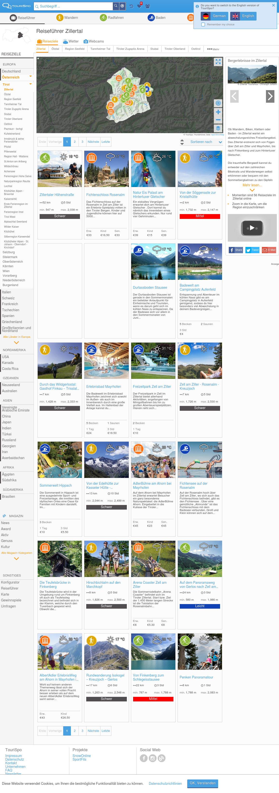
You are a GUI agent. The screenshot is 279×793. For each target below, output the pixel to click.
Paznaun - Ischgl (13, 129)
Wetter (74, 41)
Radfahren (115, 18)
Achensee (9, 171)
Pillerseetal (10, 152)
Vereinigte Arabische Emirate (15, 409)
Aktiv (4, 535)
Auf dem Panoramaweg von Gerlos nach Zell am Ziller (198, 585)
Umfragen (8, 606)
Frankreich (10, 304)
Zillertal (40, 49)
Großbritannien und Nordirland (16, 329)
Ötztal (55, 49)
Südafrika (9, 480)
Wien (6, 271)
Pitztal (7, 147)
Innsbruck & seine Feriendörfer (14, 140)
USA (5, 357)
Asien (7, 400)
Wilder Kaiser (11, 227)
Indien (6, 428)
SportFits (79, 759)
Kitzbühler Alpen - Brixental (14, 192)
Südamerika (13, 489)
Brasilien (8, 496)
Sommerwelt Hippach (56, 485)
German (219, 16)
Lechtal (8, 186)
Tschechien (10, 310)
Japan (6, 422)
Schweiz (8, 298)
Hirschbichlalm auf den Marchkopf (103, 585)
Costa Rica (10, 369)
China (6, 416)
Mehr (216, 49)
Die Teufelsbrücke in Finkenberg (55, 585)
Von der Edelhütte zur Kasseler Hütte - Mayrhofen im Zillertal (102, 486)
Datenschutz (14, 759)
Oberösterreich (13, 261)
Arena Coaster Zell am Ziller (150, 585)
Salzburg (9, 252)
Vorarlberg (10, 275)
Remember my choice (221, 24)
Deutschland (11, 71)
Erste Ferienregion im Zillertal (16, 205)
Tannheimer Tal (100, 49)
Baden (160, 18)
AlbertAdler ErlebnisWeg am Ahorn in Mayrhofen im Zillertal (59, 678)
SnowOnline (82, 756)
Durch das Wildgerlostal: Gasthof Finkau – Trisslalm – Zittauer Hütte (60, 387)
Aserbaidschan (13, 458)
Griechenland (12, 322)
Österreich (10, 77)
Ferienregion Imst (13, 212)
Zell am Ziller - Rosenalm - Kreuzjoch (199, 386)
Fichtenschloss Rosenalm (105, 195)
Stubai (154, 49)
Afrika (8, 467)
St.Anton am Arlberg (15, 161)
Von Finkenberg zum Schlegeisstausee (148, 677)
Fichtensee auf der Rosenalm (193, 486)
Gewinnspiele (11, 600)
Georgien (9, 446)
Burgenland (10, 285)
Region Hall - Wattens (16, 156)
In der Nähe (125, 6)
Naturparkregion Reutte (17, 181)
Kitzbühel (9, 232)
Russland (9, 440)
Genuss (7, 541)
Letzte (106, 142)
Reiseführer (26, 18)
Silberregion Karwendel (17, 237)
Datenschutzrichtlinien (165, 784)
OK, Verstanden (203, 783)
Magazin (16, 516)
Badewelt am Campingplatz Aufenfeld (198, 287)
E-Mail (272, 250)
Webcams (96, 41)
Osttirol (195, 49)
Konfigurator (10, 582)
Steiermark (10, 257)
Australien (9, 391)
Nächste (93, 142)
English (248, 16)
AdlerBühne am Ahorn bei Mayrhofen (152, 486)
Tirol (6, 84)
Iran (5, 452)
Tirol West (9, 217)
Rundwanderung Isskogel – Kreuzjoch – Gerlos (105, 677)
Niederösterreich (14, 280)
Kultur (5, 547)
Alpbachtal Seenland (15, 222)
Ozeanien (11, 378)
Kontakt (11, 763)
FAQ (8, 770)
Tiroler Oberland (175, 49)
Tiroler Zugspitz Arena (130, 49)
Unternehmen (15, 767)
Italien (6, 292)
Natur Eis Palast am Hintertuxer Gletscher (149, 195)
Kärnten (8, 266)
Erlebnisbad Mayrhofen (103, 387)
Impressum (13, 756)
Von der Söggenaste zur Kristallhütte (198, 195)
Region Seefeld (75, 49)
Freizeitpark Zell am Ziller (152, 387)
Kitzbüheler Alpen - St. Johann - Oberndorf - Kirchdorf (16, 244)
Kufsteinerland (12, 134)
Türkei (7, 434)
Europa (9, 64)
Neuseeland (11, 385)
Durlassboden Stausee (150, 287)
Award (6, 529)
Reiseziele (50, 41)
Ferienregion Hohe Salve (18, 176)
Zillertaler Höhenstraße (57, 195)
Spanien (8, 316)
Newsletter (13, 774)
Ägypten (8, 474)
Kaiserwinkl (10, 199)
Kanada (8, 363)
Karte (5, 594)
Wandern (71, 18)
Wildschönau (11, 166)
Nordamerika (14, 350)
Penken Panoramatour (196, 677)
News (5, 523)
